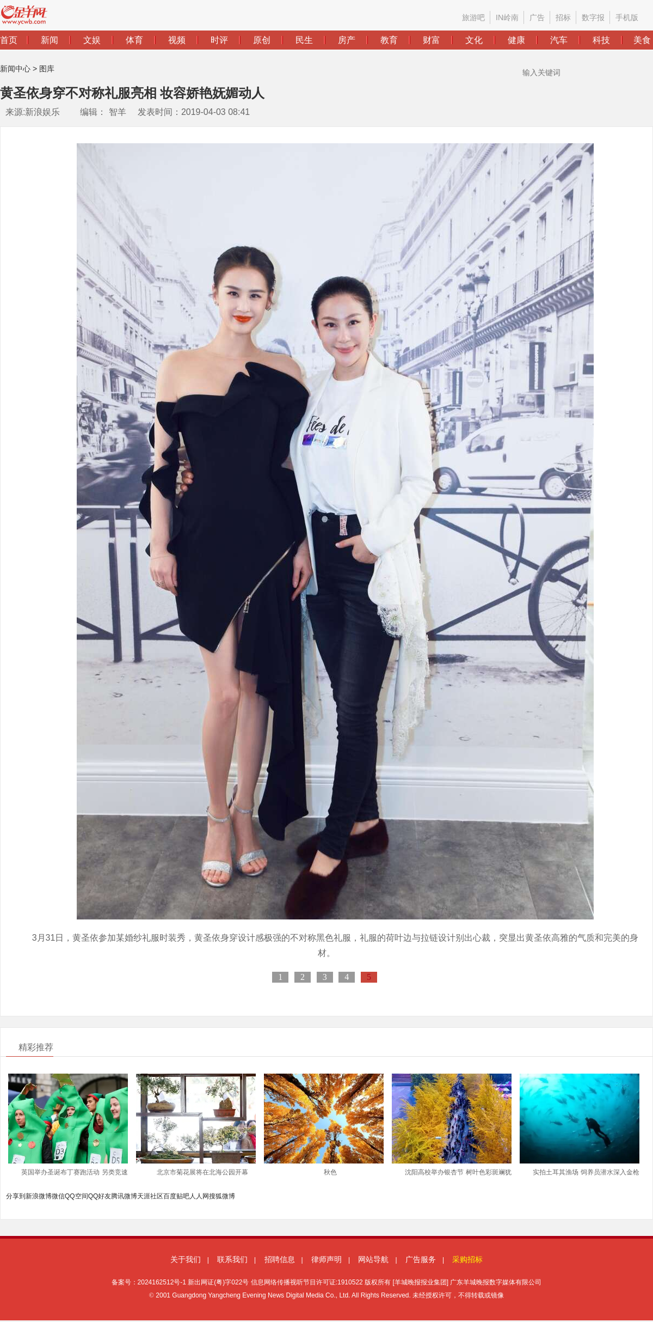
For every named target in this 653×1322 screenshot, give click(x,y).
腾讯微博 (124, 1196)
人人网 (199, 1196)
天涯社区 (150, 1196)
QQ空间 (76, 1196)
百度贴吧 (176, 1196)
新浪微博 (39, 1196)
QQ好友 (100, 1196)
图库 (46, 68)
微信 (58, 1196)
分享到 (16, 1196)
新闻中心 (15, 68)
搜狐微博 (222, 1196)
